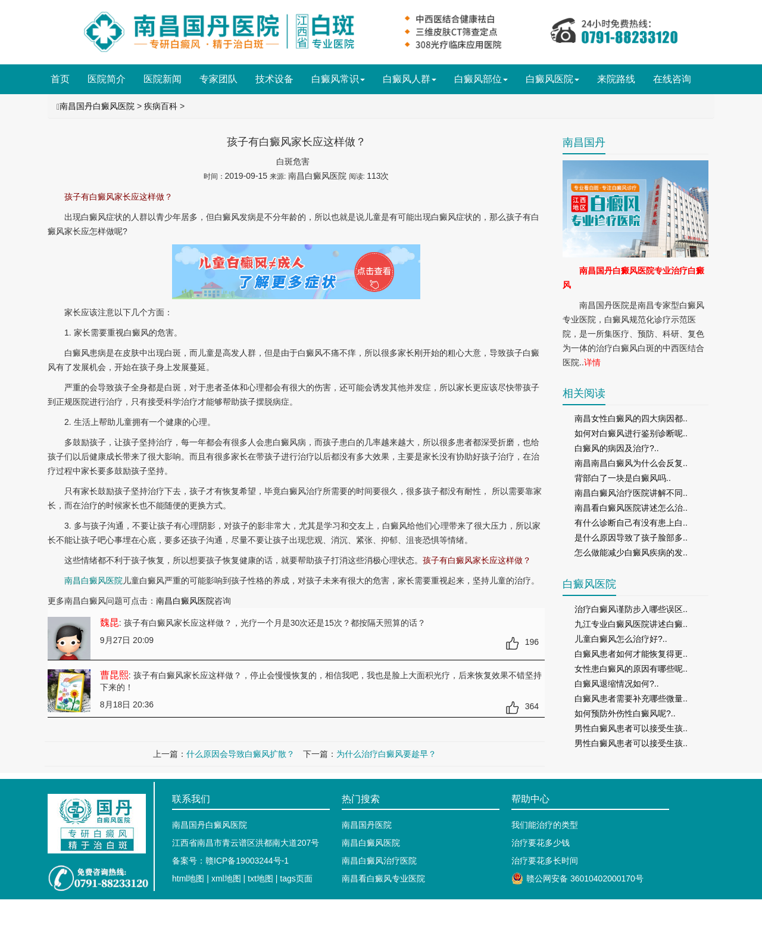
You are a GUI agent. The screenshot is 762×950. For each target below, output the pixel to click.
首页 (60, 79)
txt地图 (260, 878)
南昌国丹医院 (367, 825)
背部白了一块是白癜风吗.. (622, 478)
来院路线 (616, 79)
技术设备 (274, 79)
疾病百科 (160, 106)
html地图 (188, 878)
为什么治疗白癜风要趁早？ (386, 754)
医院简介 (107, 79)
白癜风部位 (481, 79)
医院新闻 (162, 79)
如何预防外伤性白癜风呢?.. (625, 713)
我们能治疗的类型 (544, 825)
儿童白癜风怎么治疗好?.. (620, 639)
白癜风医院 (552, 79)
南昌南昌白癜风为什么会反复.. (631, 463)
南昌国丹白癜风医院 (97, 106)
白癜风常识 (338, 79)
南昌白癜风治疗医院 (379, 860)
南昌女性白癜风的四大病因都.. (631, 418)
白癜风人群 (409, 79)
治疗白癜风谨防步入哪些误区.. (631, 609)
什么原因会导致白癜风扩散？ (240, 754)
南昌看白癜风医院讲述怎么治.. (631, 508)
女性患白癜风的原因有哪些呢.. (631, 668)
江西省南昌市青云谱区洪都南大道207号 (245, 842)
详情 (592, 362)
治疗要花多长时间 (544, 860)
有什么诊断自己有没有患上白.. (631, 522)
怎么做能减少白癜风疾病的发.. (631, 552)
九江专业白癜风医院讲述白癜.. (631, 624)
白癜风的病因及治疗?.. (616, 448)
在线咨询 (672, 79)
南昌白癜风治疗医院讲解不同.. (631, 493)
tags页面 (296, 878)
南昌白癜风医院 (185, 601)
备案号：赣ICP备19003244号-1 (230, 860)
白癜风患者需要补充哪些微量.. (631, 698)
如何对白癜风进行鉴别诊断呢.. (631, 433)
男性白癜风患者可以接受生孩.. (631, 728)
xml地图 (226, 878)
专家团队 (218, 79)
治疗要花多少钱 (540, 842)
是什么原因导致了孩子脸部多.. (631, 537)
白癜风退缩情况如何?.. (616, 683)
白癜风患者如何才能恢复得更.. (631, 654)
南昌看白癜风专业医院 (383, 878)
